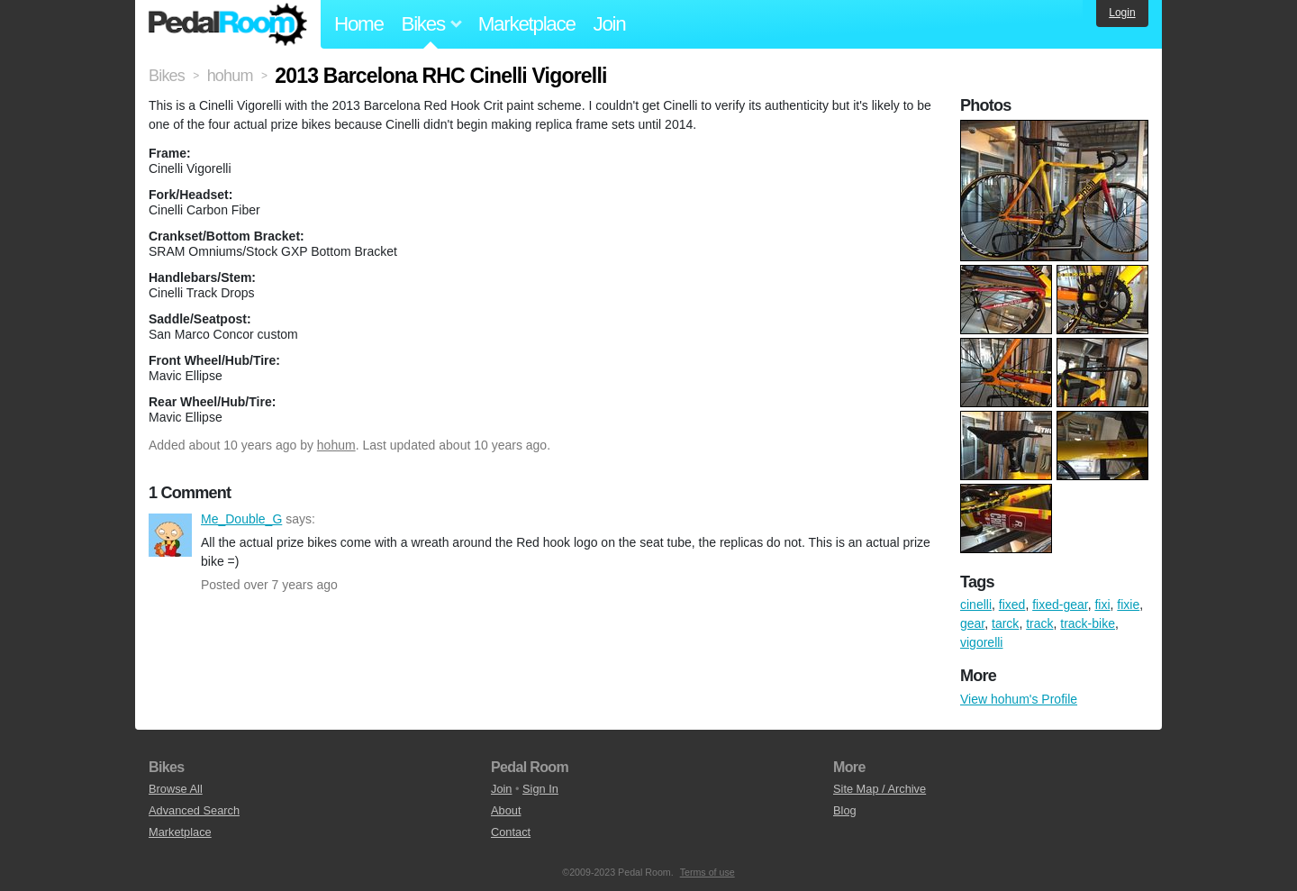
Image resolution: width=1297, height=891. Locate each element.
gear (972, 623)
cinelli (976, 604)
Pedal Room (228, 24)
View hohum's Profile (1018, 699)
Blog (845, 810)
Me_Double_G (170, 535)
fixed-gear (1059, 604)
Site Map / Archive (879, 789)
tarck (1005, 623)
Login (1122, 12)
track (1039, 623)
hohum (336, 445)
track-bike (1087, 623)
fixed (1012, 604)
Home (359, 24)
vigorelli (981, 642)
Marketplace (527, 24)
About (506, 810)
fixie (1128, 604)
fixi (1102, 604)
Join (610, 24)
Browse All (176, 789)
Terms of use (707, 872)
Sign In (540, 789)
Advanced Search (194, 810)
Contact (511, 832)
